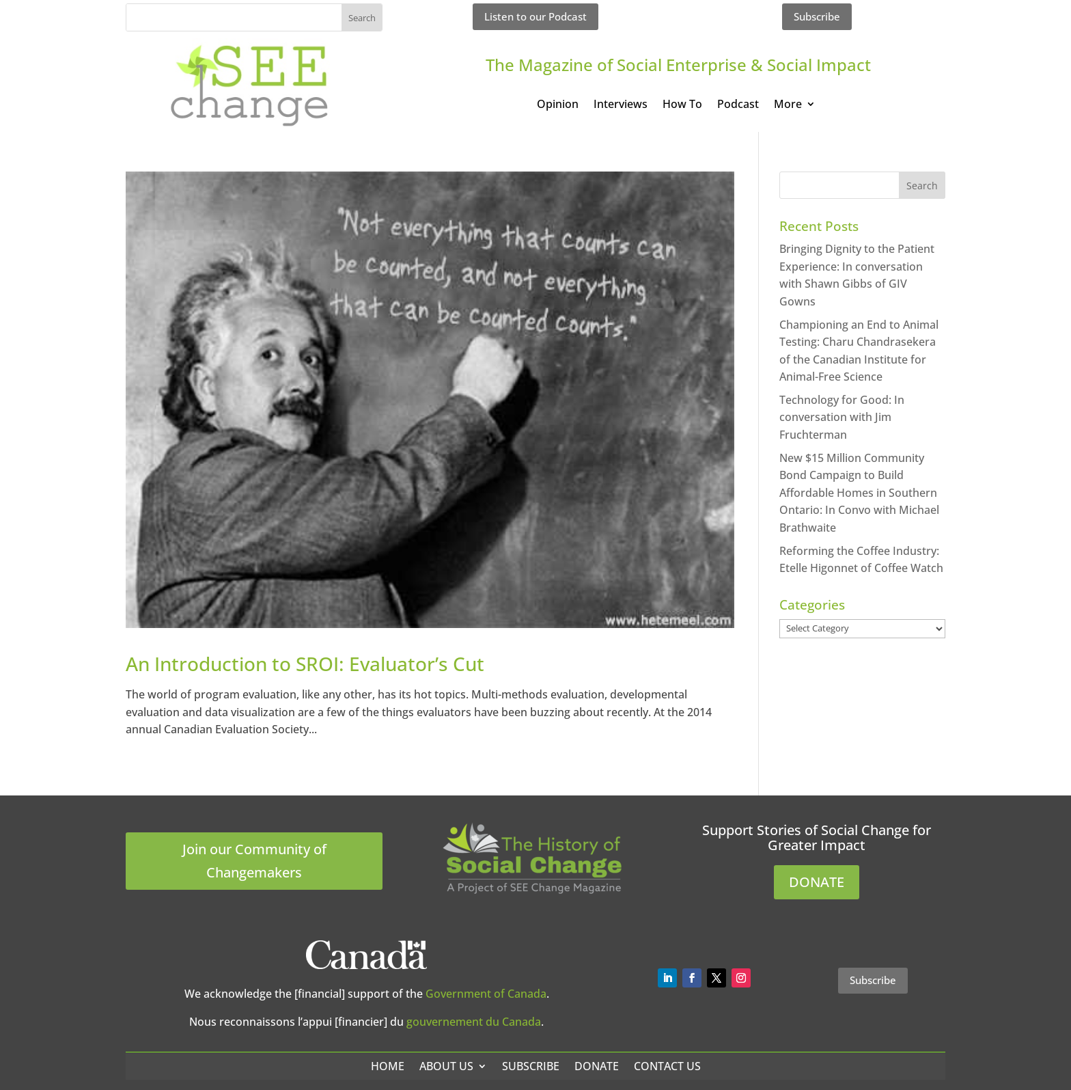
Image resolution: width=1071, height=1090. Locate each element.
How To (682, 105)
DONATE (816, 882)
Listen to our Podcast (535, 16)
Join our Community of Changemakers (254, 861)
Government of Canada (486, 993)
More (788, 105)
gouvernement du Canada (473, 1021)
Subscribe (817, 16)
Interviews (621, 105)
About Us (446, 1066)
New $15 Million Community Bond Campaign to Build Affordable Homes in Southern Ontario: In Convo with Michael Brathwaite (859, 492)
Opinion (558, 105)
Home (387, 1066)
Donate (596, 1066)
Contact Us (667, 1066)
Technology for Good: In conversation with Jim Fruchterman (841, 417)
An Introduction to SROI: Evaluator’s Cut (305, 664)
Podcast (738, 105)
